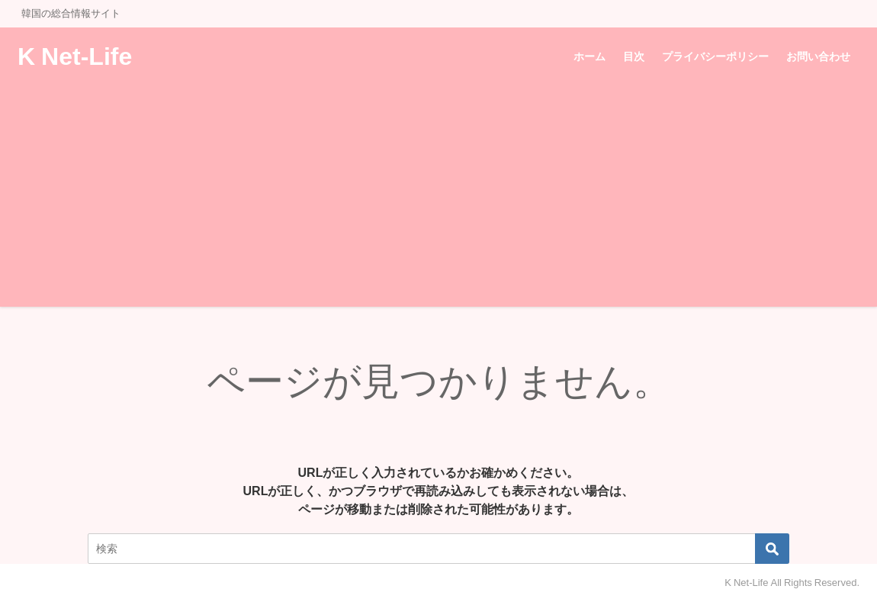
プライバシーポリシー (715, 56)
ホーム (589, 56)
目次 (633, 56)
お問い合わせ (818, 56)
